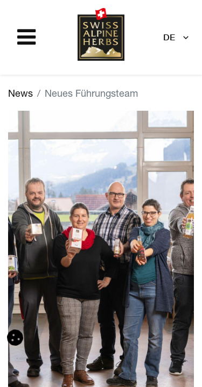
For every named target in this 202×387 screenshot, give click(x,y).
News (20, 94)
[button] (15, 337)
